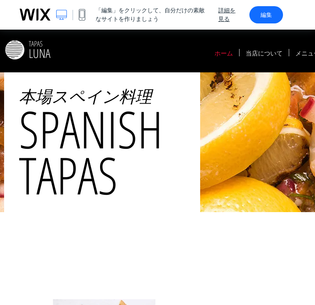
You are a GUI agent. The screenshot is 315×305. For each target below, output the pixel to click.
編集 (266, 14)
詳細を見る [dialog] (226, 15)
